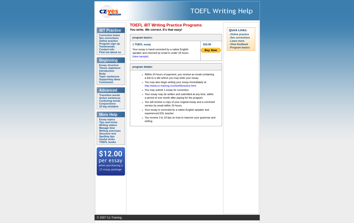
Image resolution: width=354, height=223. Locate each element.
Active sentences (110, 98)
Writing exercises (110, 130)
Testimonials (107, 46)
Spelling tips (107, 136)
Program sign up (109, 43)
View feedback (239, 44)
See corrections (109, 38)
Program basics (240, 47)
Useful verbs (107, 139)
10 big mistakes (109, 106)
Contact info (106, 49)
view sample (140, 56)
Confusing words (110, 100)
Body (102, 73)
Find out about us (110, 52)
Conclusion (106, 82)
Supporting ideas (110, 79)
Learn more (237, 41)
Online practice (108, 40)
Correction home (109, 35)
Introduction (106, 70)
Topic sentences (109, 76)
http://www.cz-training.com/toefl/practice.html (170, 85)
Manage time (107, 127)
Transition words (109, 95)
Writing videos (108, 125)
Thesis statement (110, 68)
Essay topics (107, 119)
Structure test (107, 133)
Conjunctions (107, 103)
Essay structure (109, 65)
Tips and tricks (108, 122)
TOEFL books (107, 142)
